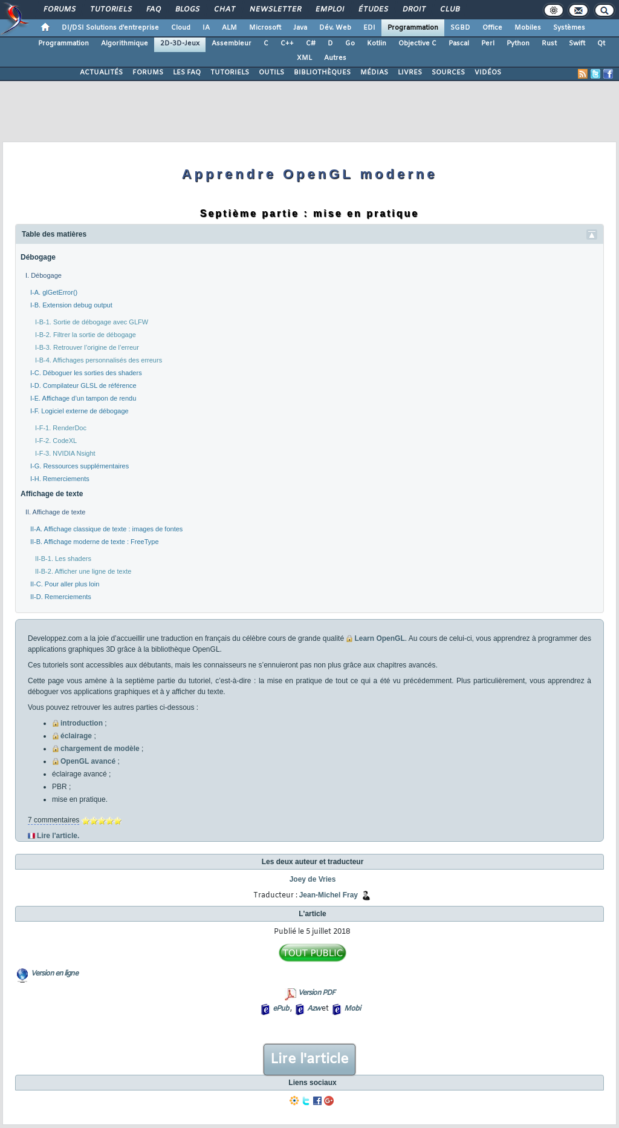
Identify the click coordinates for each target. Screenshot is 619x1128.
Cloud (180, 28)
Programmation (412, 28)
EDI (369, 28)
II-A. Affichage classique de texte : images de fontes (106, 529)
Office (492, 28)
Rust (549, 43)
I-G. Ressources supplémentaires (79, 466)
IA (206, 28)
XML (304, 58)
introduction (81, 723)
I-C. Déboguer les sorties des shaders (86, 372)
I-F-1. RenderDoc (60, 427)
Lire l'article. (58, 835)
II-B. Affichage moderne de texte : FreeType (94, 541)
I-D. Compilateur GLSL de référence (83, 385)
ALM (229, 28)
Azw (313, 1009)
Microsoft (265, 28)
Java (300, 28)
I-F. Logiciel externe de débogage (79, 411)
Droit (413, 10)
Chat (224, 10)
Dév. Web (335, 28)
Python (518, 43)
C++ (287, 43)
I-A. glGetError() (53, 292)
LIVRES (410, 72)
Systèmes (569, 28)
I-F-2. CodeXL (56, 440)
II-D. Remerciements (60, 596)
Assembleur (231, 43)
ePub (281, 1009)
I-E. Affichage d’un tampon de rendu (83, 398)
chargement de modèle (100, 748)
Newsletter (275, 10)
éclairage (76, 736)
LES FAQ (187, 72)
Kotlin (376, 43)
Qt (601, 43)
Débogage (38, 257)
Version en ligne (54, 974)
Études (373, 10)
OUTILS (271, 72)
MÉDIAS (374, 72)
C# (311, 43)
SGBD (460, 28)
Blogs (186, 10)
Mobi (352, 1009)
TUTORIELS (229, 72)
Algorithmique (124, 43)
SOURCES (448, 72)
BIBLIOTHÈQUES (322, 72)
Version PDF (316, 993)
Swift (577, 43)
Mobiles (527, 28)
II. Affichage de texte (55, 512)
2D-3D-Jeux (179, 43)
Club (449, 10)
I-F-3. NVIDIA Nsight (65, 453)
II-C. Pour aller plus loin (64, 584)
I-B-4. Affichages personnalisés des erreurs (98, 360)
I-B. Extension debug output (71, 305)
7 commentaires (53, 820)
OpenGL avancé (87, 761)
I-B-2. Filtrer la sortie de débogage (85, 334)
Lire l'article (309, 1060)
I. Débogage (43, 275)
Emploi (329, 10)
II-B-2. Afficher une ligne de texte (83, 571)
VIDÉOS (488, 72)
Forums (59, 10)
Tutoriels (110, 10)
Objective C (417, 43)
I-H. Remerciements (59, 478)
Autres (335, 58)
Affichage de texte (52, 494)
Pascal (459, 43)
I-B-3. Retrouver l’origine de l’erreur (87, 347)
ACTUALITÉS (101, 72)
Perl (487, 43)
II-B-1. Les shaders (63, 558)
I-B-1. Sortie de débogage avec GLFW (91, 322)
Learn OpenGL (379, 638)
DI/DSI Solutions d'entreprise (110, 28)
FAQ (152, 10)
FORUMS (147, 72)
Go (350, 43)
